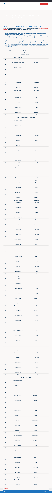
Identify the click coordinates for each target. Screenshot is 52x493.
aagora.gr (6, 488)
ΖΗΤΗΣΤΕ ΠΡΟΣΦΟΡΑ (44, 3)
